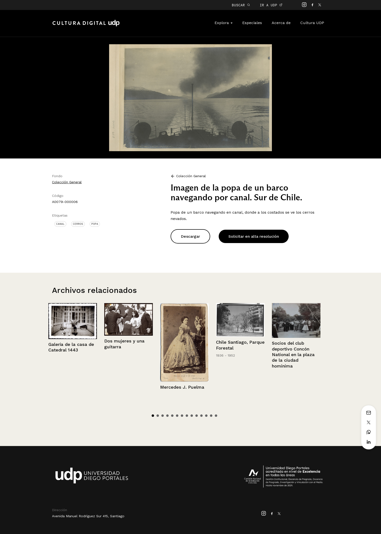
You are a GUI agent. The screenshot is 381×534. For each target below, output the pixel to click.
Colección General (67, 182)
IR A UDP (271, 5)
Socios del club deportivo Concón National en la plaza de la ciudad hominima (293, 354)
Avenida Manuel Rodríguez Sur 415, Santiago (88, 516)
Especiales (252, 22)
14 (216, 415)
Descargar (190, 236)
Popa (94, 224)
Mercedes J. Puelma (182, 387)
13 (211, 415)
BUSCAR (241, 5)
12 (206, 415)
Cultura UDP (312, 22)
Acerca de (281, 22)
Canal (60, 224)
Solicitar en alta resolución (253, 236)
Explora (224, 22)
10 (196, 415)
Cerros (78, 224)
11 (201, 415)
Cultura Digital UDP (86, 26)
